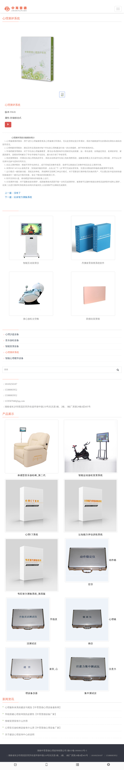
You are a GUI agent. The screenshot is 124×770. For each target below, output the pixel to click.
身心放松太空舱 (31, 319)
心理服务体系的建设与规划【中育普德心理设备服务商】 (33, 707)
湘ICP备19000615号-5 (77, 750)
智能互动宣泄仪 (31, 263)
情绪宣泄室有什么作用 (16, 721)
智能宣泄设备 (12, 346)
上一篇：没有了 (13, 193)
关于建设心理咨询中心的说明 (19, 734)
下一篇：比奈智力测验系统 (18, 197)
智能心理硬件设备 (14, 358)
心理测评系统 (12, 352)
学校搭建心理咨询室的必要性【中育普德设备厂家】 (31, 714)
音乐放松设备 (12, 340)
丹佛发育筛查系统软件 (93, 263)
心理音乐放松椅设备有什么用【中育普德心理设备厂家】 (33, 728)
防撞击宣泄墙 (93, 319)
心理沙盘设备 (12, 334)
